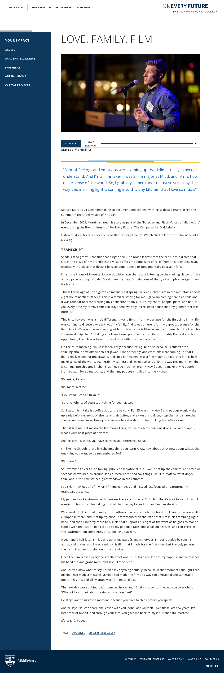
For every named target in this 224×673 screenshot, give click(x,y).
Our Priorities (42, 7)
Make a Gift (194, 659)
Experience (13, 67)
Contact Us (212, 659)
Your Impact (85, 7)
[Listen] (71, 143)
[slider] (147, 143)
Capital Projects (17, 85)
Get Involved (64, 7)
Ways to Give (176, 659)
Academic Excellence (20, 58)
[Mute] (196, 143)
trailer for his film (177, 235)
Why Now (130, 659)
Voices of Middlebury (102, 632)
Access (10, 49)
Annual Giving (15, 76)
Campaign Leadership (152, 659)
